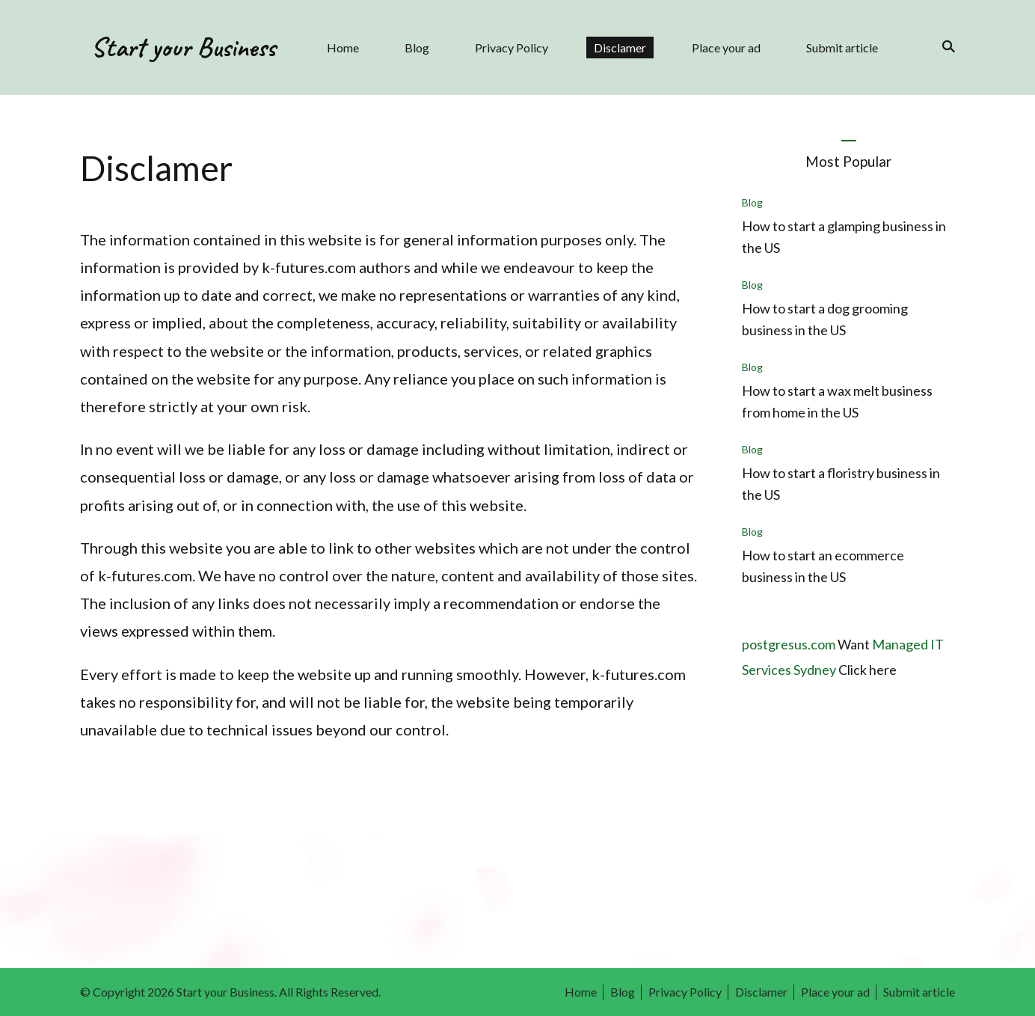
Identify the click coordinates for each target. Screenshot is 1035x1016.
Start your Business (183, 47)
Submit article (842, 47)
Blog (417, 47)
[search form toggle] (944, 46)
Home (343, 47)
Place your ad (726, 47)
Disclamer (620, 47)
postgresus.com (788, 644)
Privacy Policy (511, 47)
